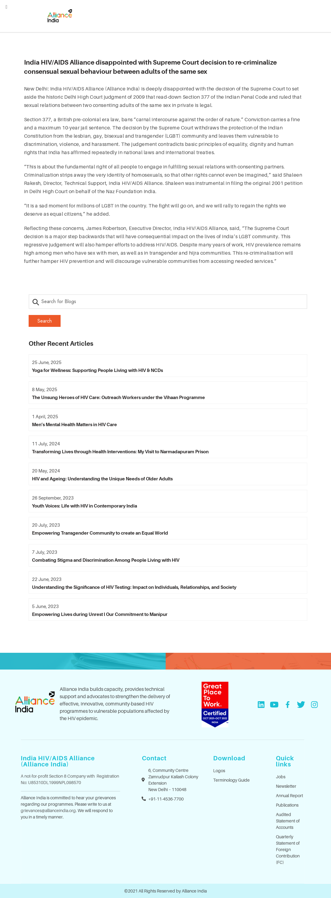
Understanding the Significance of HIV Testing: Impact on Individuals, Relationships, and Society (134, 587)
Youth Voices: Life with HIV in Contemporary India (84, 505)
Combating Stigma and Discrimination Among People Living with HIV (105, 560)
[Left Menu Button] (6, 7)
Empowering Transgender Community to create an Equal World (100, 533)
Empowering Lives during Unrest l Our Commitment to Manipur (99, 614)
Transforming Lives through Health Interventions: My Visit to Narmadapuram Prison (120, 451)
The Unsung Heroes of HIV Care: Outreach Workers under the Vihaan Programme (118, 397)
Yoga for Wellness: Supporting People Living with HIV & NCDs (97, 370)
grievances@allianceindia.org (48, 810)
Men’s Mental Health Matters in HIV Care (74, 424)
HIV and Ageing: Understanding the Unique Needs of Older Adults (102, 478)
